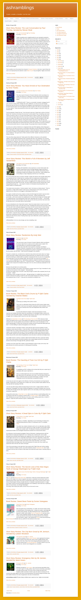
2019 (58, 106)
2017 (58, 110)
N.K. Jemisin (30, 536)
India (66, 18)
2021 (58, 57)
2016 (58, 112)
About (11, 18)
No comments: (30, 77)
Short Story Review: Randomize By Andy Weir (23, 235)
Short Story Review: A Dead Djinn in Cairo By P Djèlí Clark (28, 413)
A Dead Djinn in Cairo (16, 319)
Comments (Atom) (15, 592)
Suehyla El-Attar (40, 447)
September (60, 66)
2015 (58, 114)
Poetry (57, 29)
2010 (58, 123)
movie (38, 517)
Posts (58, 41)
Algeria (15, 21)
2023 (58, 53)
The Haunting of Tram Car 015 (31, 319)
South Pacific (8, 21)
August (59, 68)
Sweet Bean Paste (20, 504)
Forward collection (13, 79)
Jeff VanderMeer (35, 163)
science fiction (22, 586)
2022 (58, 55)
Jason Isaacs (29, 567)
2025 (58, 50)
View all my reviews (10, 73)
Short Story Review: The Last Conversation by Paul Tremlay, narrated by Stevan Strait (25, 29)
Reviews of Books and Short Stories (30, 18)
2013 (58, 117)
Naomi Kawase (9, 518)
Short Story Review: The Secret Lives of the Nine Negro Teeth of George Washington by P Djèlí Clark (27, 468)
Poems (17, 18)
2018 (58, 108)
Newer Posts (9, 590)
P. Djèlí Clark (32, 298)
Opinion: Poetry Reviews (47, 18)
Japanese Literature (19, 527)
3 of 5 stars (23, 239)
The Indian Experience (61, 32)
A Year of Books (59, 18)
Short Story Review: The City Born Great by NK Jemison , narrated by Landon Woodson (28, 533)
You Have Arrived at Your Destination (24, 90)
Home (6, 18)
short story (14, 460)
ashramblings (20, 7)
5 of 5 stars (23, 92)
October (59, 64)
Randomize (19, 238)
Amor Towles (38, 90)
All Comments (59, 43)
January (59, 104)
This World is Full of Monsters (23, 163)
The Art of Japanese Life (36, 513)
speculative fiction (28, 154)
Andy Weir (25, 238)
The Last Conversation (21, 33)
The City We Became (32, 542)
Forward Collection (32, 69)
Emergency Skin (20, 563)
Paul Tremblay (31, 33)
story (9, 477)
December (60, 60)
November (60, 62)
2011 (58, 121)
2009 (58, 125)
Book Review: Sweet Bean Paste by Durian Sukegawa (27, 501)
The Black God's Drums (21, 298)
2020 (58, 59)
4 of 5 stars (23, 34)
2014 (58, 116)
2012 (58, 119)
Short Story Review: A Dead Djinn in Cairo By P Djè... (65, 88)
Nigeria (71, 18)
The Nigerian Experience (61, 33)
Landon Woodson (33, 538)
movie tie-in (25, 527)
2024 (58, 51)
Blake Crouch (30, 70)
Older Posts (47, 590)
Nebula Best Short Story (20, 477)
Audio (11, 353)
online (17, 423)
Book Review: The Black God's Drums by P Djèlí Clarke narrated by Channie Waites (27, 295)
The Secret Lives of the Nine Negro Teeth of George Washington (31, 471)
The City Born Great (20, 536)
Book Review (14, 353)
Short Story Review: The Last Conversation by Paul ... (64, 70)
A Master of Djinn (34, 395)
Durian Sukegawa (30, 504)
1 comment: (30, 351)
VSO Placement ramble (61, 35)
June (59, 102)
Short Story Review (20, 154)
